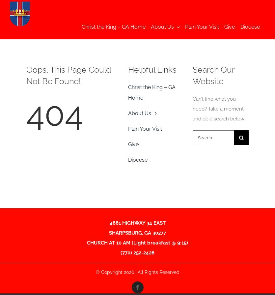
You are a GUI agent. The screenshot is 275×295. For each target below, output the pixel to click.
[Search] (241, 137)
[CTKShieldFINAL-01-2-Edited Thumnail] (20, 4)
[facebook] (138, 287)
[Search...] (213, 137)
